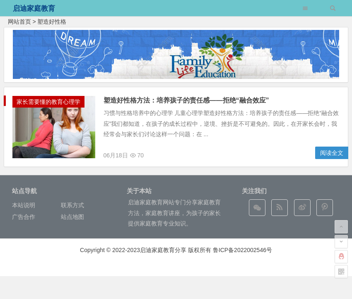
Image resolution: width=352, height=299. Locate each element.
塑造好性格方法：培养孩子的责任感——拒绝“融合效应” (186, 100)
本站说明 (23, 205)
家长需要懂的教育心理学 (48, 101)
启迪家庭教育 (34, 8)
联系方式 (72, 205)
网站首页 (19, 21)
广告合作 (23, 216)
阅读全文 (331, 153)
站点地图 (72, 216)
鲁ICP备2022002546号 (242, 250)
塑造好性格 (51, 21)
